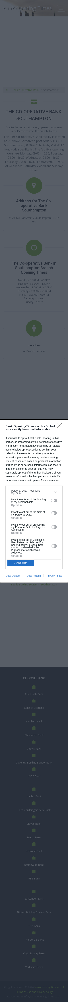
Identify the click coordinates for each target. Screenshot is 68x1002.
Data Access (34, 575)
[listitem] (34, 492)
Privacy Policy (54, 575)
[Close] (60, 426)
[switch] (54, 500)
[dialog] (34, 501)
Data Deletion (13, 575)
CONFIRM (21, 562)
